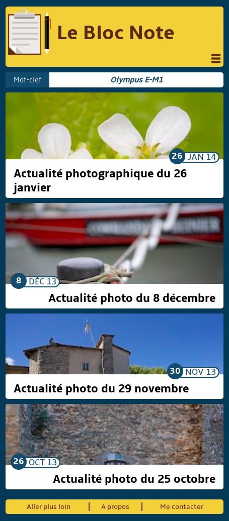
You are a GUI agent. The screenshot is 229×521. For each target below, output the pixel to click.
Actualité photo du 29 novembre (101, 389)
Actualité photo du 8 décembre (131, 298)
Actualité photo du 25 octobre (134, 479)
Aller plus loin (48, 506)
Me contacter (181, 506)
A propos (115, 506)
